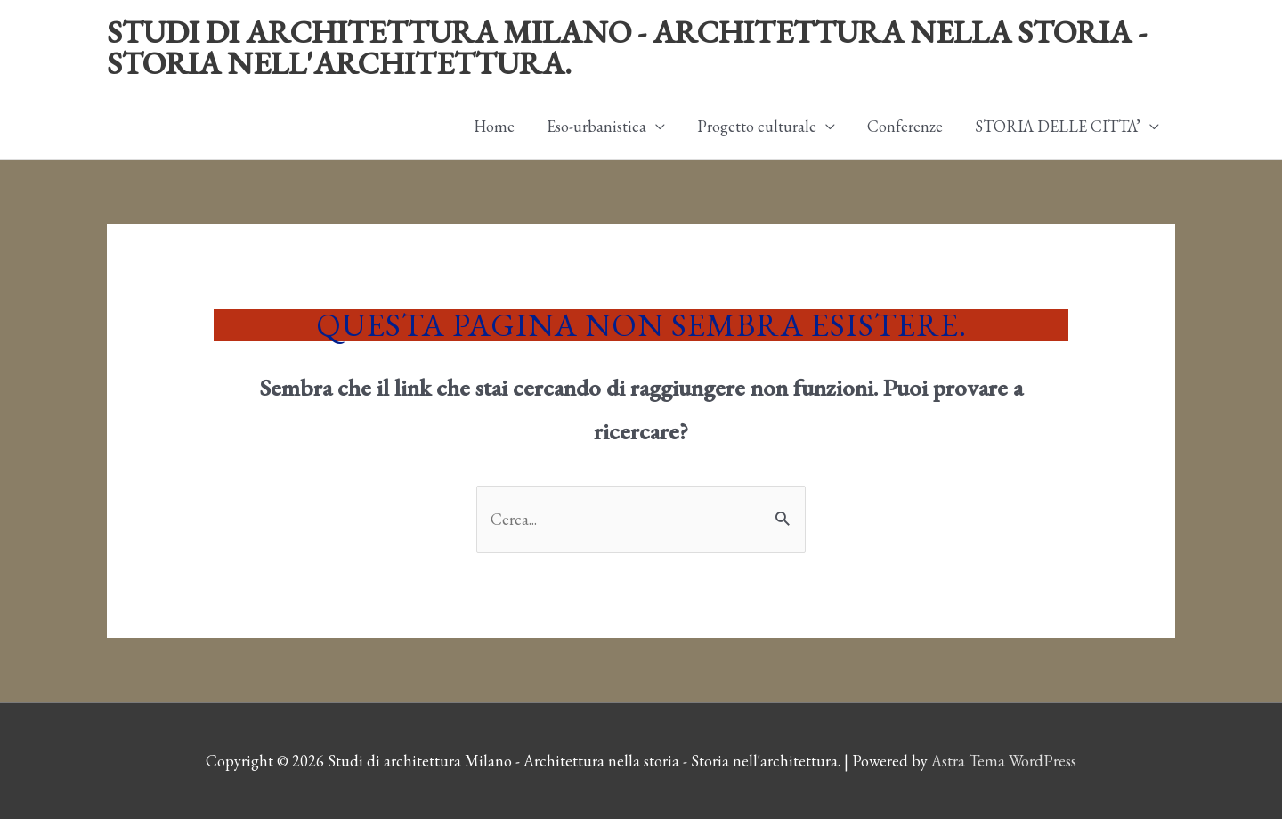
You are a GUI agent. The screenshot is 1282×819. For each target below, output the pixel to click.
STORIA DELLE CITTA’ (1057, 126)
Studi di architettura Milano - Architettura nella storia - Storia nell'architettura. (627, 47)
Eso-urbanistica (596, 126)
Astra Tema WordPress (1003, 760)
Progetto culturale (756, 126)
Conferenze (905, 126)
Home (494, 126)
